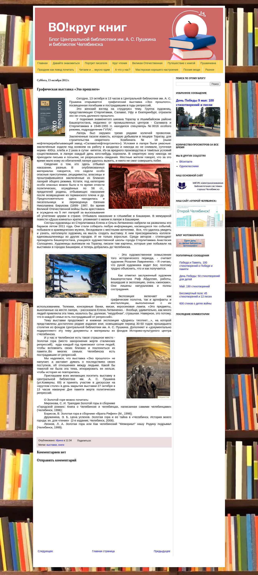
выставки (52, 445)
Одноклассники (189, 166)
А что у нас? (122, 69)
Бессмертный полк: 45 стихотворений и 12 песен (195, 295)
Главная (42, 63)
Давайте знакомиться (66, 63)
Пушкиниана (208, 63)
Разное (209, 69)
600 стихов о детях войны (195, 303)
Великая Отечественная (147, 63)
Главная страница (103, 551)
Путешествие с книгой (181, 63)
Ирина (59, 440)
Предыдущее (162, 551)
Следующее (45, 551)
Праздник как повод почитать (56, 69)
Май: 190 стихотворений (194, 286)
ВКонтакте (185, 161)
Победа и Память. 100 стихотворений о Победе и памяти (196, 266)
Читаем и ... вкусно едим (94, 69)
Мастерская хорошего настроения (157, 69)
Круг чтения (119, 63)
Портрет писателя (96, 63)
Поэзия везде (191, 69)
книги (61, 445)
